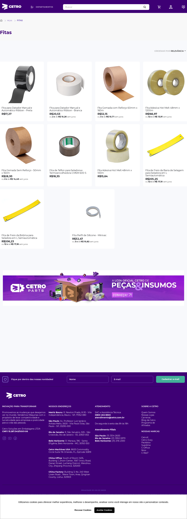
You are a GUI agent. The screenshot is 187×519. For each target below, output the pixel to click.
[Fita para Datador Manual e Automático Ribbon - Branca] (69, 91)
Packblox (145, 442)
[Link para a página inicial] (1, 20)
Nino (143, 450)
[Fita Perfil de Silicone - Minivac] (92, 219)
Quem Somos (148, 412)
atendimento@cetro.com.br (109, 417)
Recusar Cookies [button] (83, 510)
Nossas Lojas (147, 415)
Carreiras (145, 417)
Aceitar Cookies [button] (104, 510)
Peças (9, 21)
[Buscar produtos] (145, 7)
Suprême (146, 445)
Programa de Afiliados (148, 424)
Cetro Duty (147, 440)
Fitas (20, 20)
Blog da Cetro (148, 420)
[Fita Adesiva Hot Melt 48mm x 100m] (117, 155)
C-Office (145, 447)
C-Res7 (144, 453)
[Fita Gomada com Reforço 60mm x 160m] (117, 91)
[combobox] (106, 7)
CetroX (144, 437)
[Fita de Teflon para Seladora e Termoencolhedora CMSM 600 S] (69, 155)
